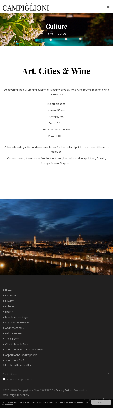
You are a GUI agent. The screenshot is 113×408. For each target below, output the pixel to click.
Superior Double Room (18, 322)
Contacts (10, 295)
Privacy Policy (64, 390)
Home (50, 33)
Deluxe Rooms (13, 333)
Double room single (16, 317)
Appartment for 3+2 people (21, 355)
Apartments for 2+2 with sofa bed (25, 349)
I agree (101, 402)
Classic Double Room (17, 344)
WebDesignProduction (16, 395)
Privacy (9, 301)
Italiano (9, 306)
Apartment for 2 (14, 328)
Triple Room (12, 338)
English (9, 311)
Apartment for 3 (14, 360)
